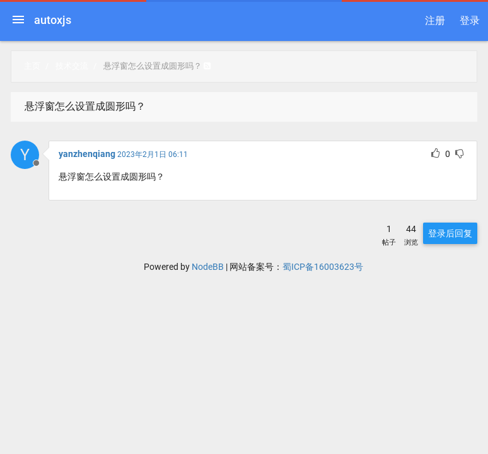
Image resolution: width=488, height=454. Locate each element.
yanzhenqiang (87, 154)
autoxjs (52, 19)
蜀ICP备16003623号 (322, 267)
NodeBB (208, 267)
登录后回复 (450, 233)
